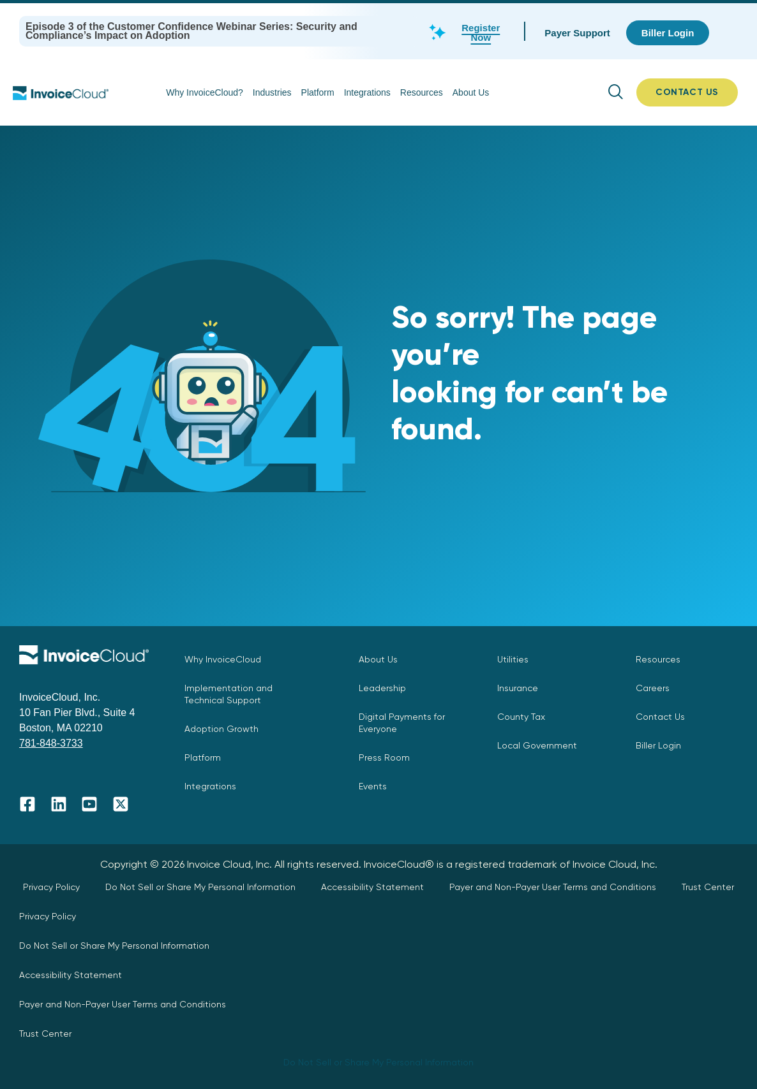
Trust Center (708, 887)
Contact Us (660, 717)
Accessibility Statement (372, 887)
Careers (653, 688)
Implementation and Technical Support (228, 694)
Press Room (384, 757)
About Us (471, 92)
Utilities (512, 659)
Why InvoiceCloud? (204, 92)
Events (373, 786)
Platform (317, 92)
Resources (421, 92)
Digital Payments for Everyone (402, 723)
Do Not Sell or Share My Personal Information (200, 887)
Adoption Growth (221, 729)
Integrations (367, 92)
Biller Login (658, 745)
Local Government (537, 745)
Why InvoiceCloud (222, 659)
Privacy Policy (51, 887)
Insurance (517, 688)
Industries (272, 92)
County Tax (521, 717)
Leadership (382, 688)
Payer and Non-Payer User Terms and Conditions (552, 887)
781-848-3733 (51, 743)
